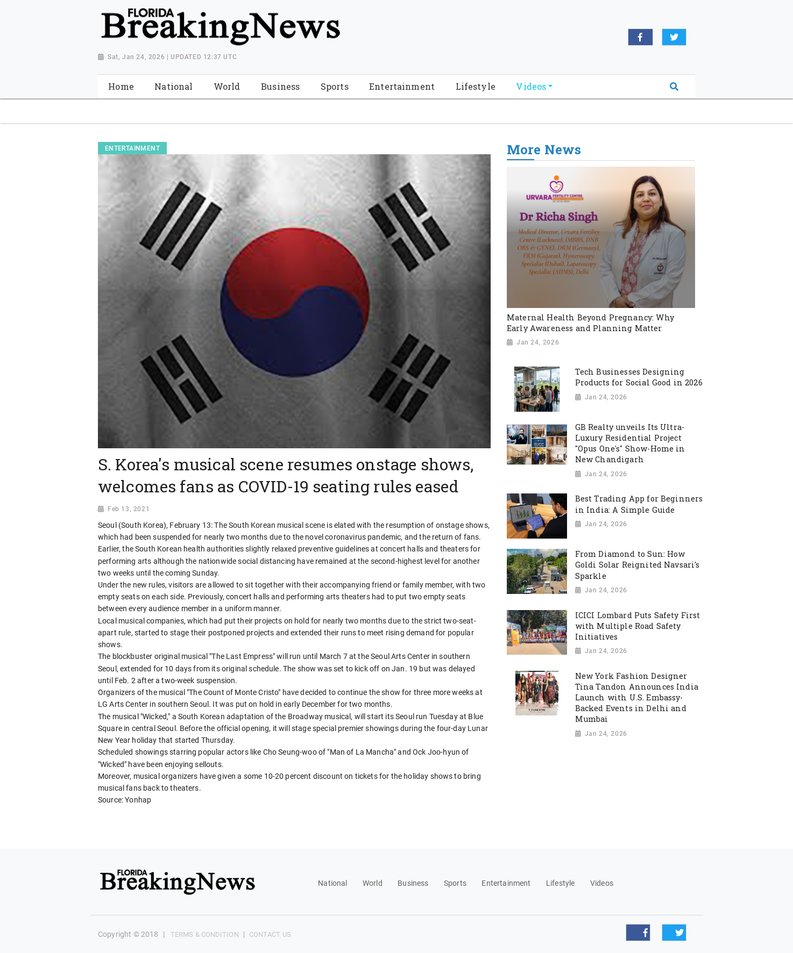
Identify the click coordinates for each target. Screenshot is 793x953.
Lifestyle (560, 883)
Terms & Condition (205, 934)
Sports (455, 883)
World (373, 883)
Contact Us (270, 934)
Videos (601, 883)
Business (413, 883)
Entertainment (506, 883)
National (332, 883)
